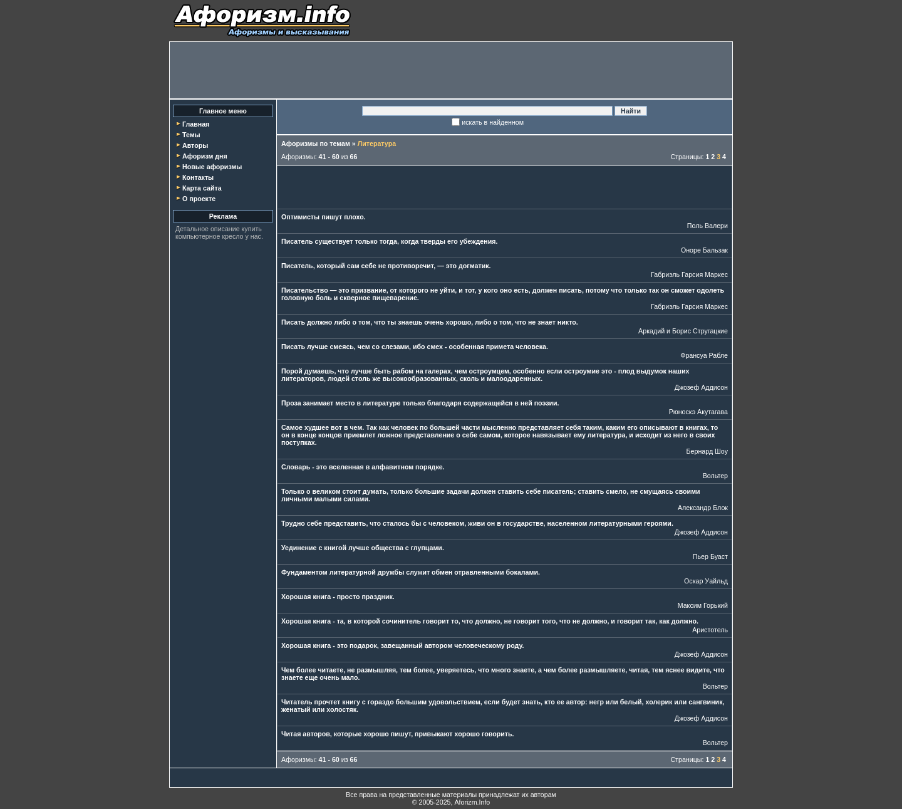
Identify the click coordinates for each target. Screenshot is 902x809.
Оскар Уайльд (706, 581)
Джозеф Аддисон (701, 387)
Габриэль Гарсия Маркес (689, 274)
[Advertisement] (451, 70)
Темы (191, 134)
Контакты (198, 177)
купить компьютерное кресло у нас (218, 232)
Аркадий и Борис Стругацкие (683, 331)
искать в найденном (493, 122)
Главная (195, 124)
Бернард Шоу (707, 451)
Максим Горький (703, 605)
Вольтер (715, 475)
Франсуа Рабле (704, 355)
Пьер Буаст (710, 556)
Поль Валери (707, 225)
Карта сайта (202, 188)
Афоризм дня (204, 156)
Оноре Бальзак (704, 250)
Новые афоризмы (212, 166)
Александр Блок (703, 507)
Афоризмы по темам (315, 143)
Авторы (195, 145)
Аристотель (710, 630)
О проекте (198, 198)
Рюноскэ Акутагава (698, 411)
